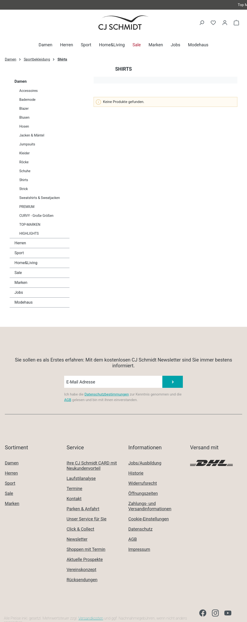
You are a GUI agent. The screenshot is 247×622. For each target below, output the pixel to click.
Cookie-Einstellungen (148, 518)
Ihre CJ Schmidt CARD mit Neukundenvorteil (92, 465)
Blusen (24, 117)
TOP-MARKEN (29, 224)
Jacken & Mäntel (31, 135)
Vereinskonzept (81, 569)
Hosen (24, 126)
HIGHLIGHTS (29, 233)
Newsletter (77, 539)
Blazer (24, 108)
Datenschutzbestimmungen (106, 394)
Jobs (18, 292)
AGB (67, 400)
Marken (20, 282)
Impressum (139, 549)
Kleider (24, 153)
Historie (136, 473)
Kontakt (74, 498)
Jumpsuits (27, 144)
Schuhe (24, 171)
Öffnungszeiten (143, 493)
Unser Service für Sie (86, 518)
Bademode (27, 100)
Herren (20, 243)
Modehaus (23, 302)
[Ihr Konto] (225, 22)
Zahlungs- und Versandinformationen (149, 506)
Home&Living (25, 262)
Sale (18, 272)
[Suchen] (201, 22)
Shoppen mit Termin (86, 549)
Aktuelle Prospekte (85, 559)
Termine (74, 488)
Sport (19, 253)
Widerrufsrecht (142, 483)
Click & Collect (80, 529)
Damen (20, 81)
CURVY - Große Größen (36, 216)
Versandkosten (90, 618)
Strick (23, 189)
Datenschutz (140, 529)
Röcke (23, 162)
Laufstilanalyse (81, 478)
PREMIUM (26, 207)
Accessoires (28, 91)
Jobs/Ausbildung (144, 462)
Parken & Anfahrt (83, 508)
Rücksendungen (82, 579)
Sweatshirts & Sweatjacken (39, 198)
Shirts (23, 180)
